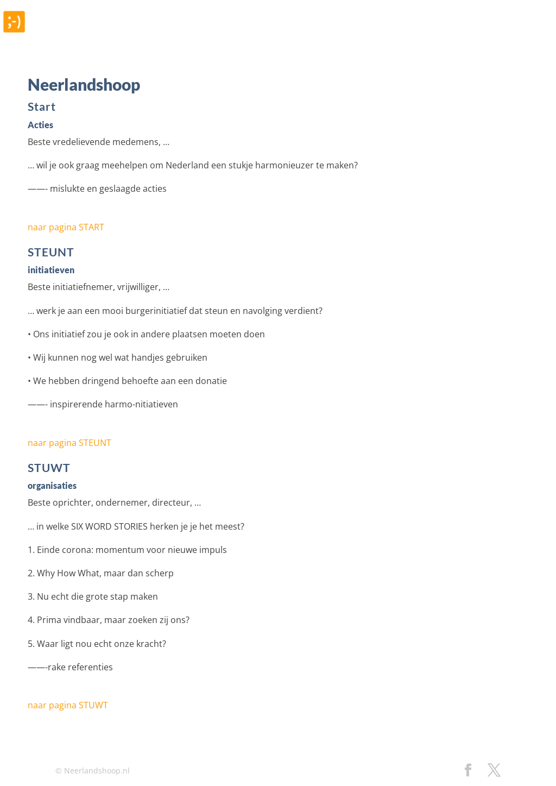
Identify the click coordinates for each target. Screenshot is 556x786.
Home (264, 31)
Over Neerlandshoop (441, 31)
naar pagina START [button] (66, 227)
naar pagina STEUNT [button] (69, 443)
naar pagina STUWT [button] (68, 705)
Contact (521, 31)
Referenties (318, 31)
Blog (369, 31)
